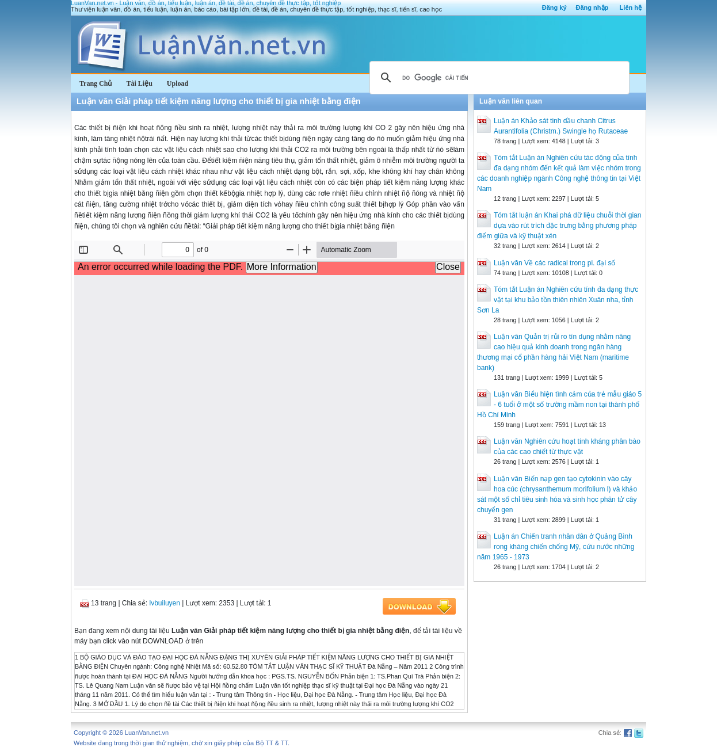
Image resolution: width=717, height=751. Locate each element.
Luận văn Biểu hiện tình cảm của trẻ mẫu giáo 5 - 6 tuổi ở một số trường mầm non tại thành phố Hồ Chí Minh (559, 404)
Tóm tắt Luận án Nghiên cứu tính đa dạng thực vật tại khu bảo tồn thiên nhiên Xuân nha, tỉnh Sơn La (557, 299)
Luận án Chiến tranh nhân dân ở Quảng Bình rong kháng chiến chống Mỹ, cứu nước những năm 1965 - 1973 (555, 546)
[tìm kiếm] (497, 78)
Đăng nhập (592, 7)
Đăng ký (554, 7)
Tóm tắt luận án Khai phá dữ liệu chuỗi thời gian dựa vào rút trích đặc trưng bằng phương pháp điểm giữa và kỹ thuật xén (559, 225)
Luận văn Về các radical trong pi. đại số (554, 263)
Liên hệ (631, 7)
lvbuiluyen (165, 603)
